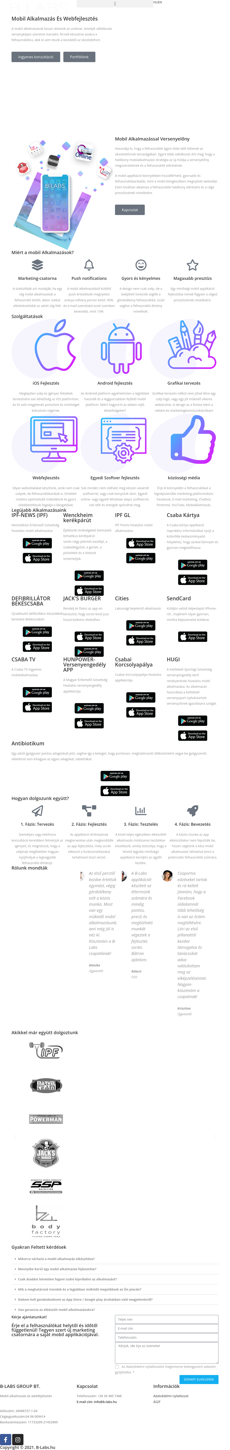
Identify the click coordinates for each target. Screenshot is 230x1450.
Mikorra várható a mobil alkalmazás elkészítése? (56, 1259)
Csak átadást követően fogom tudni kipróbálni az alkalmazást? (67, 1279)
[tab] (115, 1259)
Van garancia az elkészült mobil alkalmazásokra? (56, 1309)
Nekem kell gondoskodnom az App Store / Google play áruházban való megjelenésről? (85, 1299)
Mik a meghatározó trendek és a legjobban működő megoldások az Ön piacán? (79, 1289)
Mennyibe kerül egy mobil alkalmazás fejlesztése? (57, 1269)
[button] (36, 57)
